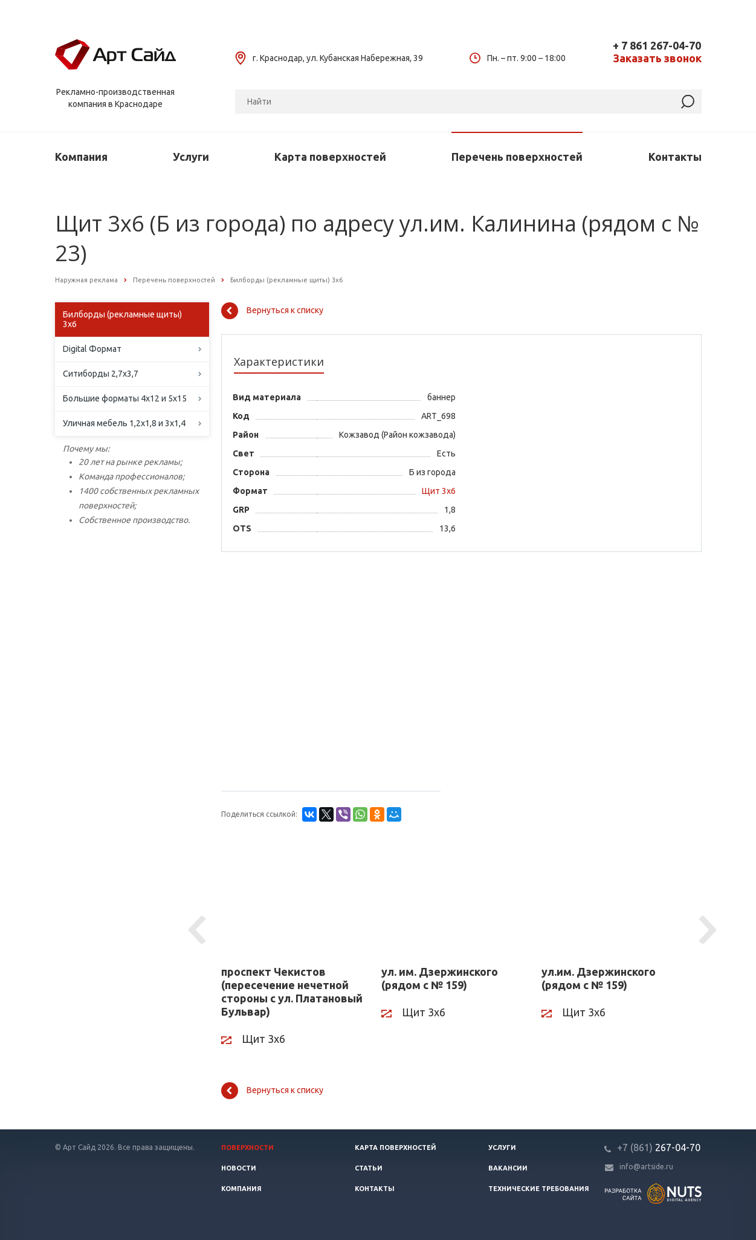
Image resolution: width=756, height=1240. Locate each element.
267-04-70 (658, 1147)
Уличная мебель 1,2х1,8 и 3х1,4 (124, 423)
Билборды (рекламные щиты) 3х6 (122, 319)
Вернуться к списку (272, 310)
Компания (81, 157)
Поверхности (247, 1147)
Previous (199, 930)
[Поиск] (468, 101)
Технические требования (538, 1188)
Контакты (675, 157)
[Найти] (687, 102)
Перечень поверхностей (517, 157)
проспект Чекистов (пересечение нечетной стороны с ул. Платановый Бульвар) (292, 992)
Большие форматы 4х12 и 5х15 (125, 398)
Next (709, 930)
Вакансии (508, 1168)
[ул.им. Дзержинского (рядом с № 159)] (612, 899)
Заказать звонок (657, 58)
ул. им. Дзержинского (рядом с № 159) (439, 978)
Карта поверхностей (330, 157)
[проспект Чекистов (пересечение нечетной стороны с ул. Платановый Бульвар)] (292, 899)
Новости (238, 1168)
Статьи (369, 1168)
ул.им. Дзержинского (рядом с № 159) (598, 978)
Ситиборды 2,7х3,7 (100, 373)
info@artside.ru (646, 1166)
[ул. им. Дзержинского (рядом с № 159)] (452, 899)
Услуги (191, 157)
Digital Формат (92, 349)
